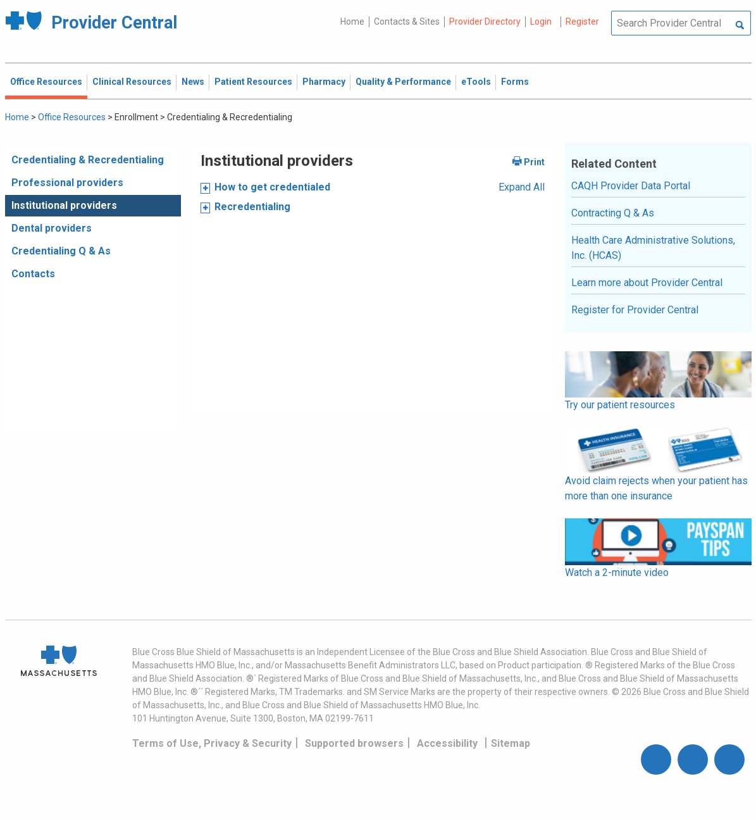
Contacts (33, 274)
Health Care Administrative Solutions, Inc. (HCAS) (653, 247)
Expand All (522, 187)
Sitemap (510, 743)
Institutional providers (64, 205)
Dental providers (51, 228)
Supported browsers (354, 743)
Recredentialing (252, 207)
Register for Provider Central (634, 310)
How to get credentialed (272, 187)
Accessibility (447, 743)
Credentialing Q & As (61, 251)
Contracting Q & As (612, 213)
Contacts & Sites (407, 21)
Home (352, 21)
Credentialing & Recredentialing (87, 160)
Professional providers (67, 183)
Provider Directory (485, 21)
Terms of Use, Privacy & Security (212, 743)
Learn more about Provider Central (646, 283)
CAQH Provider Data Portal (630, 186)
